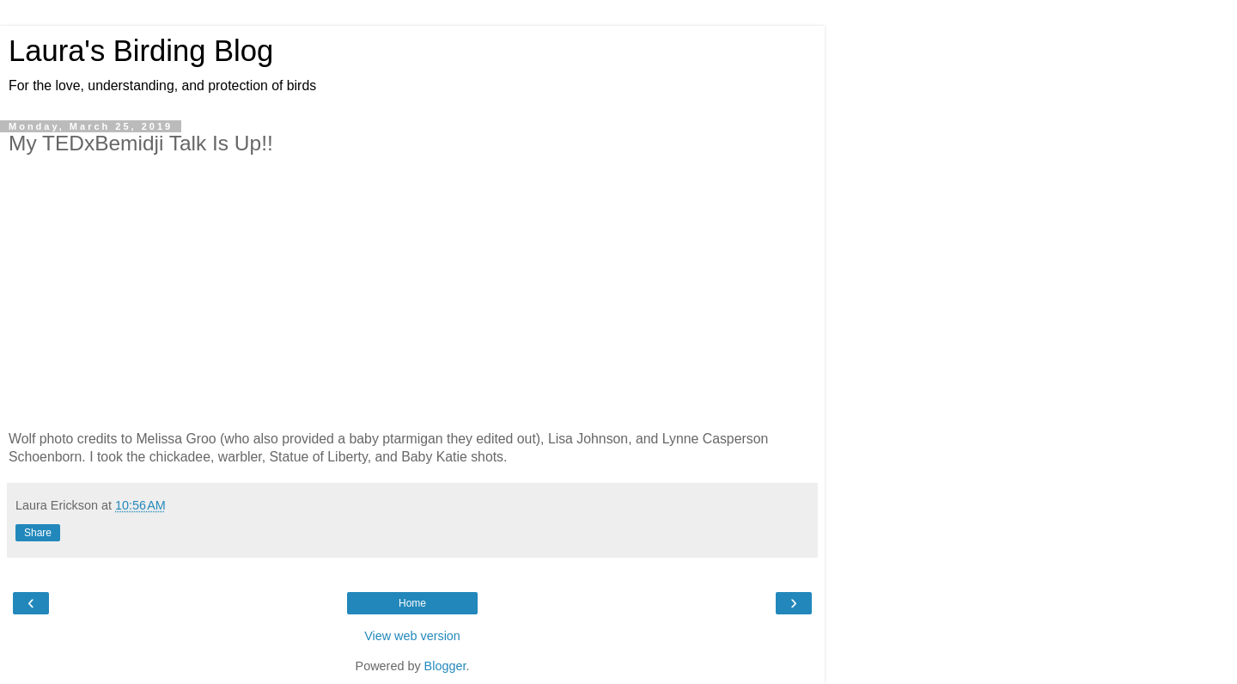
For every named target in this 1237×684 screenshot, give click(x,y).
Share (38, 533)
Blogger (445, 666)
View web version (412, 636)
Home (412, 603)
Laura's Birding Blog (141, 50)
